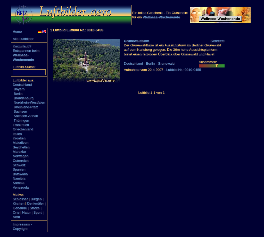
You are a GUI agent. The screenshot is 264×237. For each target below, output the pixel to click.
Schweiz (19, 165)
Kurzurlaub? (22, 46)
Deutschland (22, 85)
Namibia (19, 178)
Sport (37, 212)
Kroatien (19, 138)
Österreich (20, 161)
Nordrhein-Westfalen (29, 102)
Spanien (19, 169)
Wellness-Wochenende (161, 17)
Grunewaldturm (136, 41)
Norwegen (20, 156)
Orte (16, 212)
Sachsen (20, 111)
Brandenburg (24, 98)
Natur (26, 212)
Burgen (36, 199)
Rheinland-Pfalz (26, 107)
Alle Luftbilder (23, 39)
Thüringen (21, 120)
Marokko (19, 152)
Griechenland (23, 129)
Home (17, 31)
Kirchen (18, 203)
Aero (16, 217)
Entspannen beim (26, 51)
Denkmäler (35, 203)
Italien (17, 134)
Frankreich (21, 125)
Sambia (18, 183)
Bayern (19, 89)
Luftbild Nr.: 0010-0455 (183, 70)
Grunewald (166, 63)
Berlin (18, 94)
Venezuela (21, 187)
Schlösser (20, 199)
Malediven (20, 143)
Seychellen (21, 147)
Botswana (20, 174)
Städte (35, 208)
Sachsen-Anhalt (26, 116)
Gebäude (20, 208)
